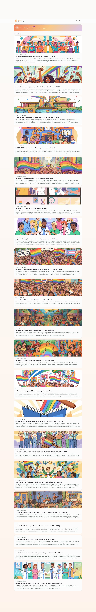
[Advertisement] (48, 9)
